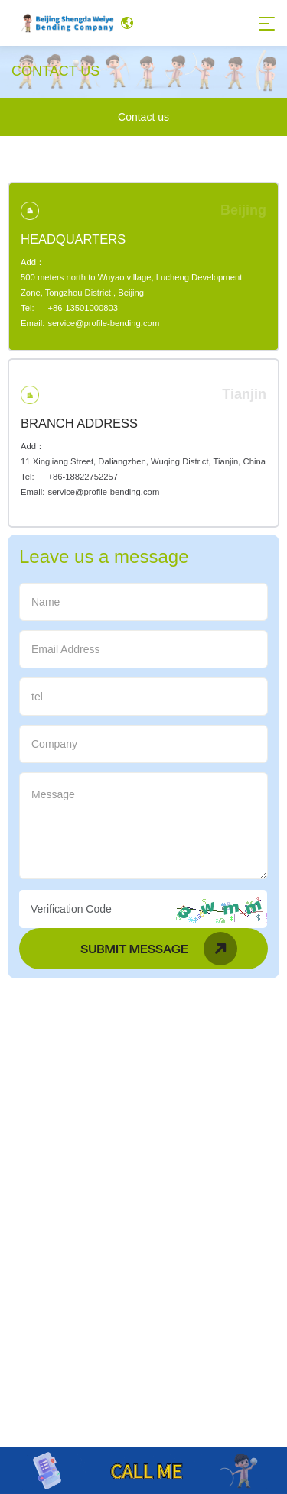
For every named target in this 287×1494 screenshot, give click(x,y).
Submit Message (158, 948)
